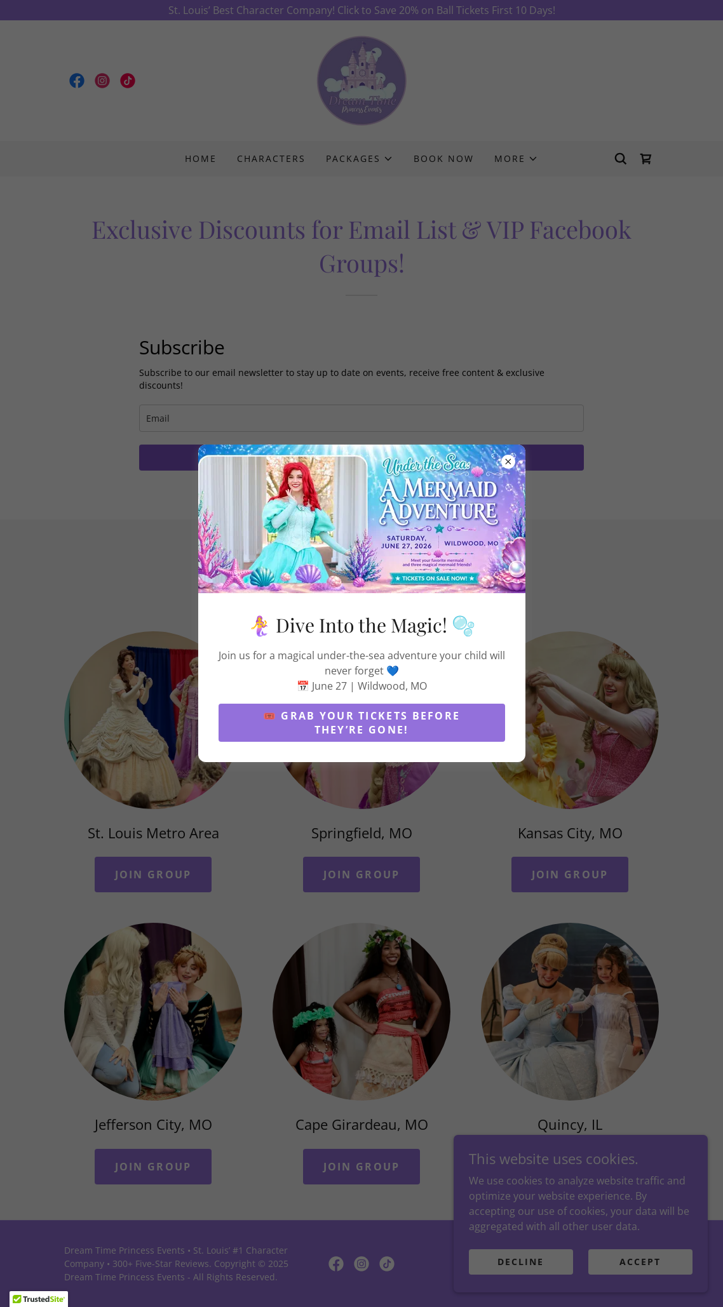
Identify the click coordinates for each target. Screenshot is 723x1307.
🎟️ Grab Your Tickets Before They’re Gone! (362, 723)
